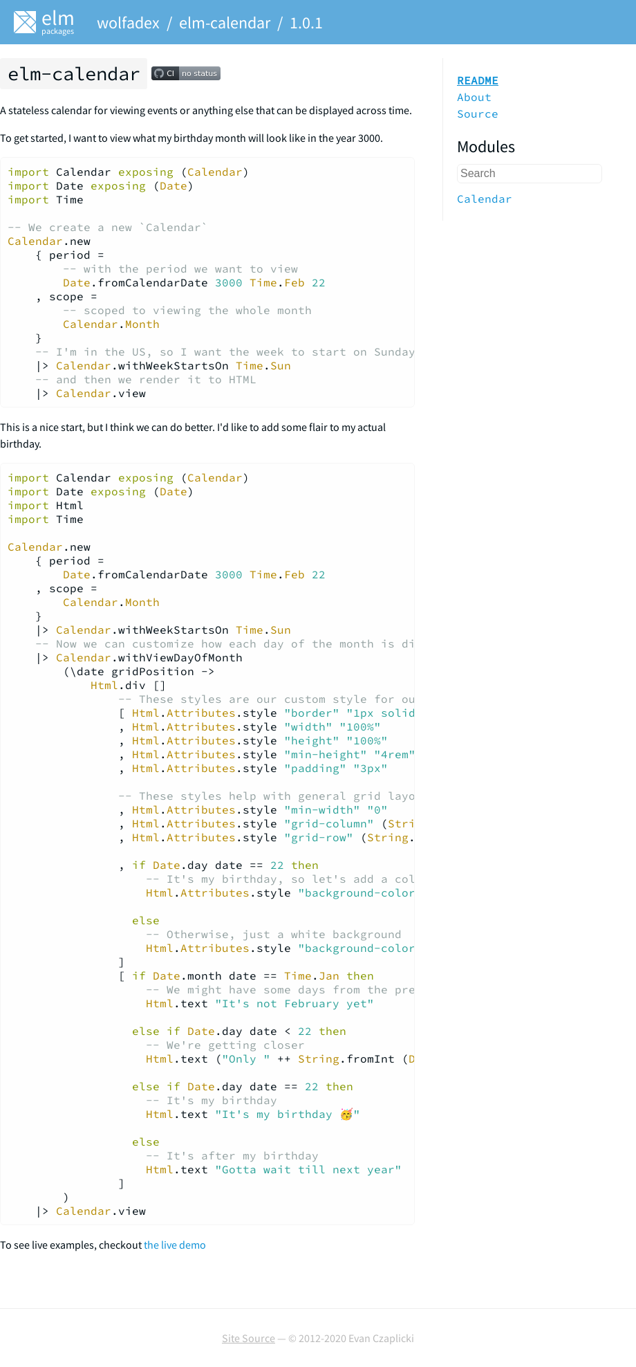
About (474, 97)
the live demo (175, 1244)
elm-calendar (224, 22)
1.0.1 (306, 22)
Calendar (484, 198)
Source (477, 113)
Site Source (248, 1338)
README (477, 80)
